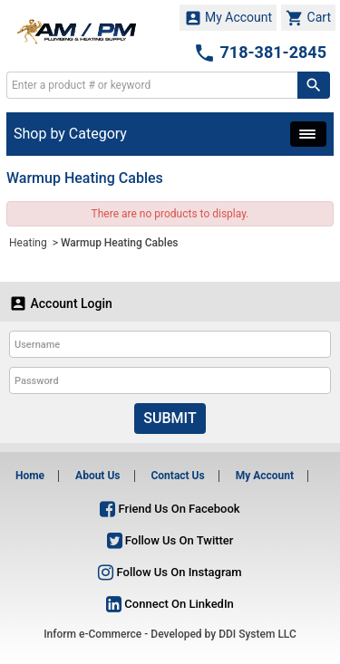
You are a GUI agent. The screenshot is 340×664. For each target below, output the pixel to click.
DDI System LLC (257, 634)
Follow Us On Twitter (170, 540)
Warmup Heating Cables (120, 242)
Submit (169, 418)
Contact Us (177, 475)
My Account (228, 18)
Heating (29, 242)
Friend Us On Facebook (169, 508)
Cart (308, 18)
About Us (97, 475)
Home (29, 475)
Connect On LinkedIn (170, 604)
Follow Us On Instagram (169, 572)
